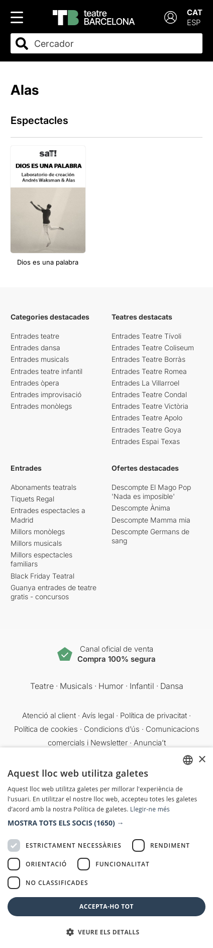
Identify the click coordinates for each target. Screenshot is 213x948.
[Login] (170, 17)
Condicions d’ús (112, 729)
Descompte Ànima (141, 507)
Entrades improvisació (46, 394)
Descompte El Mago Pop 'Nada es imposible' (151, 491)
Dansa (171, 686)
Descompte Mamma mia (151, 520)
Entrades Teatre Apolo (147, 417)
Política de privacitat (153, 715)
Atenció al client (49, 715)
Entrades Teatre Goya (146, 429)
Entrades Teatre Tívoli (146, 336)
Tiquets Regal (32, 498)
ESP (193, 22)
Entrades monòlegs (41, 406)
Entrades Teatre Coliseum (153, 347)
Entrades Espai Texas (146, 441)
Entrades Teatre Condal (149, 394)
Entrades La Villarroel (145, 382)
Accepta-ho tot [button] (106, 906)
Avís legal (98, 715)
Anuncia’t (150, 742)
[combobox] (115, 43)
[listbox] (188, 760)
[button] (106, 823)
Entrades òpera (35, 382)
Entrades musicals (40, 359)
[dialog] (106, 847)
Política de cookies (46, 729)
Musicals (76, 686)
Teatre (42, 686)
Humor (111, 686)
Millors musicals (36, 543)
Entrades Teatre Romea (149, 371)
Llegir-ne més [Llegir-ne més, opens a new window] (150, 809)
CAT (194, 12)
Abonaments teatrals (43, 487)
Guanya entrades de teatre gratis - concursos (53, 592)
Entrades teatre (35, 336)
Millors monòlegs (38, 531)
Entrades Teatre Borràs (148, 359)
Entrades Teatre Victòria (150, 406)
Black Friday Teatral (42, 576)
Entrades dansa (35, 347)
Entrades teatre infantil (46, 371)
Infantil (142, 686)
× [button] (201, 760)
